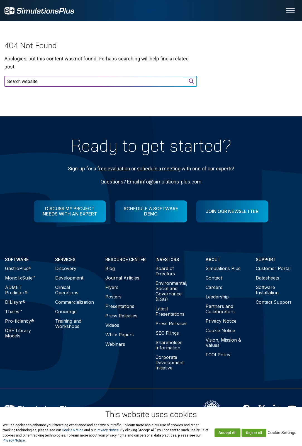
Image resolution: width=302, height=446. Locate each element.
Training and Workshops (68, 323)
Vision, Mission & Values (223, 342)
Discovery (65, 268)
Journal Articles (122, 278)
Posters (113, 297)
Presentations (119, 306)
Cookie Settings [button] (282, 432)
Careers (214, 287)
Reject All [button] (254, 433)
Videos (112, 325)
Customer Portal (273, 268)
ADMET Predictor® (16, 290)
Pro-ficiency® (19, 321)
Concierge (66, 311)
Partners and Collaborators (220, 308)
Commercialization (74, 302)
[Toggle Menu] (290, 10)
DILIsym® (15, 302)
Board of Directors (165, 271)
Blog (110, 268)
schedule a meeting (159, 168)
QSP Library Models (18, 333)
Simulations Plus (223, 268)
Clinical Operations (66, 290)
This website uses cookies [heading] (151, 414)
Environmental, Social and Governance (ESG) (171, 291)
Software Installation (267, 290)
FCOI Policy (218, 354)
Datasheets (267, 278)
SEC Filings (167, 333)
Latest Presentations (169, 311)
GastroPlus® (18, 268)
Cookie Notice (220, 330)
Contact (214, 278)
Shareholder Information (168, 345)
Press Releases (121, 315)
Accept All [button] (227, 432)
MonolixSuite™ (20, 278)
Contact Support (273, 302)
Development (69, 278)
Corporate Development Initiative (169, 362)
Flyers (111, 287)
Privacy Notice (221, 321)
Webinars (115, 344)
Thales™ (13, 311)
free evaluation (113, 168)
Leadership (217, 297)
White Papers (119, 334)
